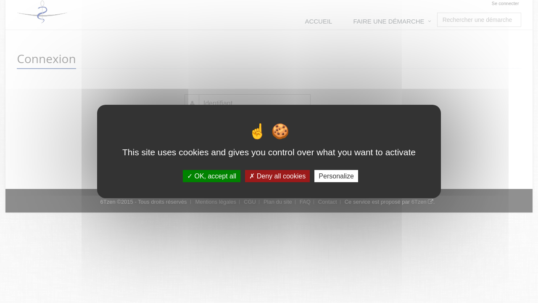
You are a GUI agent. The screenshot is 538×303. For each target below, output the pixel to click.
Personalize (336, 176)
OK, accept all (211, 176)
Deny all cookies (277, 176)
